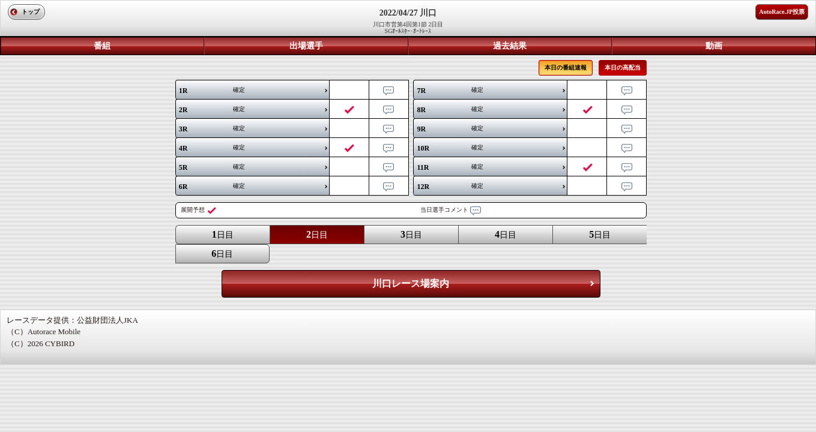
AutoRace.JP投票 (782, 11)
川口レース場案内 (410, 283)
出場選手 (306, 45)
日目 (223, 234)
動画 (714, 45)
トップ (31, 11)
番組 (102, 45)
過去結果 (510, 45)
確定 (212, 90)
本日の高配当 (623, 67)
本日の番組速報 (566, 67)
